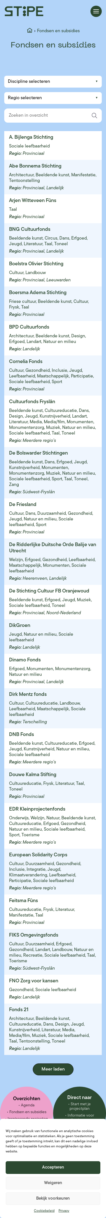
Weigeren (53, 1183)
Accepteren (53, 1167)
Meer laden (53, 1069)
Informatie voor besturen (81, 1117)
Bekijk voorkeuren (53, 1199)
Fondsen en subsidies (27, 1112)
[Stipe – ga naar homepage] (24, 11)
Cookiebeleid (44, 1211)
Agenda (27, 1105)
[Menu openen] (96, 11)
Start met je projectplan (80, 1106)
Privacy (64, 1211)
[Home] (30, 31)
